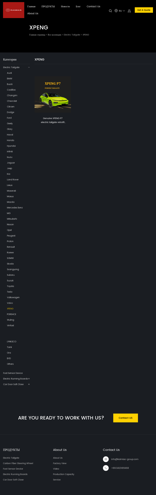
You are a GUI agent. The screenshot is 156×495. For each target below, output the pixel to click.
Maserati (11, 190)
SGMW (10, 258)
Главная (31, 6)
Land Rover (13, 179)
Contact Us (93, 6)
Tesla (9, 291)
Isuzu (9, 157)
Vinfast (10, 325)
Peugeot (11, 235)
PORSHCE (11, 314)
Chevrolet (12, 101)
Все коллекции (54, 34)
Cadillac (11, 89)
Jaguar (11, 162)
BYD (9, 358)
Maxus (10, 196)
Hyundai (11, 145)
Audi (9, 72)
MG (8, 213)
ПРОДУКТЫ (48, 6)
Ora (9, 352)
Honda (10, 140)
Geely (10, 123)
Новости (65, 6)
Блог (78, 6)
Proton (10, 241)
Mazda (10, 202)
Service (57, 480)
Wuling (10, 319)
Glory (9, 129)
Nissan (10, 224)
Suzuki (10, 280)
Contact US (126, 418)
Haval (10, 134)
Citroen (10, 106)
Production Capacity (63, 474)
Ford (9, 117)
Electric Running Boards (15, 378)
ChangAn (12, 95)
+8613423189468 (120, 468)
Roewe (10, 252)
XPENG (86, 34)
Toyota (10, 286)
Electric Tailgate (72, 34)
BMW (9, 78)
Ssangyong (13, 269)
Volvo (10, 303)
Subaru (11, 274)
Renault (11, 246)
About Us (32, 13)
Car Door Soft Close (13, 384)
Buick (10, 84)
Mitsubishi (12, 218)
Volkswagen (13, 297)
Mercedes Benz (15, 207)
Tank (9, 347)
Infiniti (10, 151)
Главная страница (37, 34)
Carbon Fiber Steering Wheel (18, 463)
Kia (8, 173)
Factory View (59, 463)
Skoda (10, 263)
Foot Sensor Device (13, 373)
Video (56, 469)
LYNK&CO (11, 341)
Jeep (9, 168)
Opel (9, 230)
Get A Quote (143, 10)
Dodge (10, 112)
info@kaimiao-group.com (124, 459)
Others (10, 363)
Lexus (9, 185)
